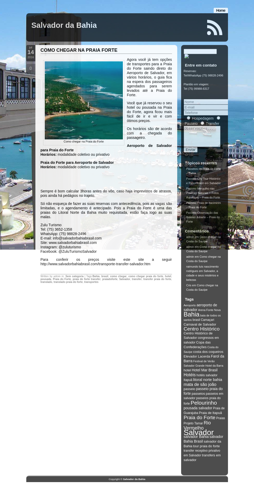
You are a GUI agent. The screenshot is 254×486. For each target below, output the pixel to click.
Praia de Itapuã (210, 417)
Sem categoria (74, 276)
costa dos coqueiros (208, 356)
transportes (91, 282)
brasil (104, 276)
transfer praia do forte (157, 279)
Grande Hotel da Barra (209, 369)
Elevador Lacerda (197, 360)
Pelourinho (204, 407)
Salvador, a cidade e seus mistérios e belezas (202, 279)
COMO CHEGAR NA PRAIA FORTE (79, 50)
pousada (46, 279)
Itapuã (188, 384)
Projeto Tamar (193, 427)
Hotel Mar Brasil (205, 374)
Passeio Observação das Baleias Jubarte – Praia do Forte (203, 221)
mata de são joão (200, 388)
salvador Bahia (196, 440)
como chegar (118, 276)
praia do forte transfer (86, 279)
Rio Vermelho (197, 429)
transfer (137, 279)
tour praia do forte (206, 450)
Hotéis (190, 378)
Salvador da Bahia (64, 25)
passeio (189, 393)
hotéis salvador (207, 379)
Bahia (95, 276)
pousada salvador (198, 412)
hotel (168, 276)
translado (46, 282)
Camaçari (207, 324)
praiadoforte (109, 279)
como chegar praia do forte (145, 276)
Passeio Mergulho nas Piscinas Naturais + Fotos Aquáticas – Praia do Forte (203, 197)
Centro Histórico (202, 332)
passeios (198, 397)
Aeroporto (190, 309)
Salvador (124, 279)
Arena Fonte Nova (209, 313)
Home (220, 10)
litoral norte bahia (207, 383)
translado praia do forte (68, 282)
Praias (220, 422)
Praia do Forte (62, 279)
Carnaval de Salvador (200, 328)
